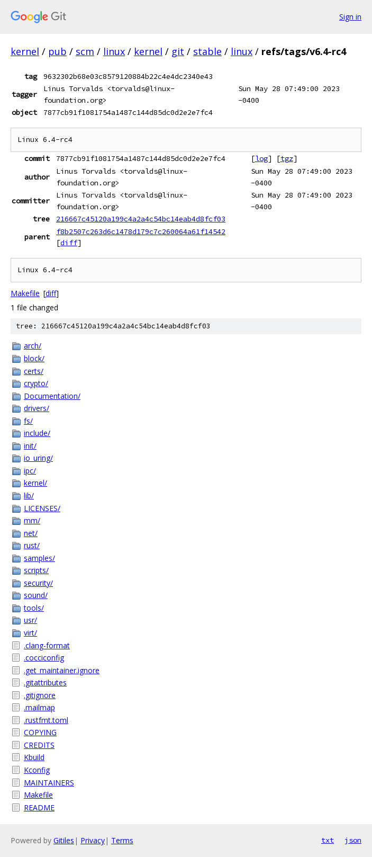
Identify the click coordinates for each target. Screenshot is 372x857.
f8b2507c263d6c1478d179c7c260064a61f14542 (140, 231)
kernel (25, 51)
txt (327, 840)
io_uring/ (38, 458)
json (352, 840)
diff (68, 242)
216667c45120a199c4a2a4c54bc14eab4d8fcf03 (140, 219)
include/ (37, 433)
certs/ (33, 371)
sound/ (36, 595)
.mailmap (39, 707)
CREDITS (39, 745)
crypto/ (36, 383)
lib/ (29, 495)
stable (207, 51)
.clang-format (47, 645)
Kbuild (34, 757)
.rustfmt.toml (46, 720)
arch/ (32, 346)
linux (114, 51)
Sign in (350, 17)
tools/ (34, 608)
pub (57, 51)
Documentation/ (52, 396)
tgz (286, 158)
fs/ (28, 421)
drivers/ (36, 408)
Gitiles (63, 840)
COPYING (40, 732)
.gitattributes (45, 682)
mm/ (32, 520)
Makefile (25, 293)
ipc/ (30, 471)
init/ (30, 446)
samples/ (39, 558)
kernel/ (35, 483)
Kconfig (37, 770)
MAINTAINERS (49, 783)
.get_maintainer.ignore (61, 670)
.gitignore (40, 695)
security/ (38, 583)
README (39, 807)
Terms (122, 840)
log (261, 158)
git (177, 51)
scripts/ (36, 570)
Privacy (92, 840)
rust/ (32, 545)
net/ (31, 533)
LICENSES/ (42, 508)
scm (85, 51)
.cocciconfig (44, 658)
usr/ (30, 620)
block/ (34, 358)
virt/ (30, 633)
